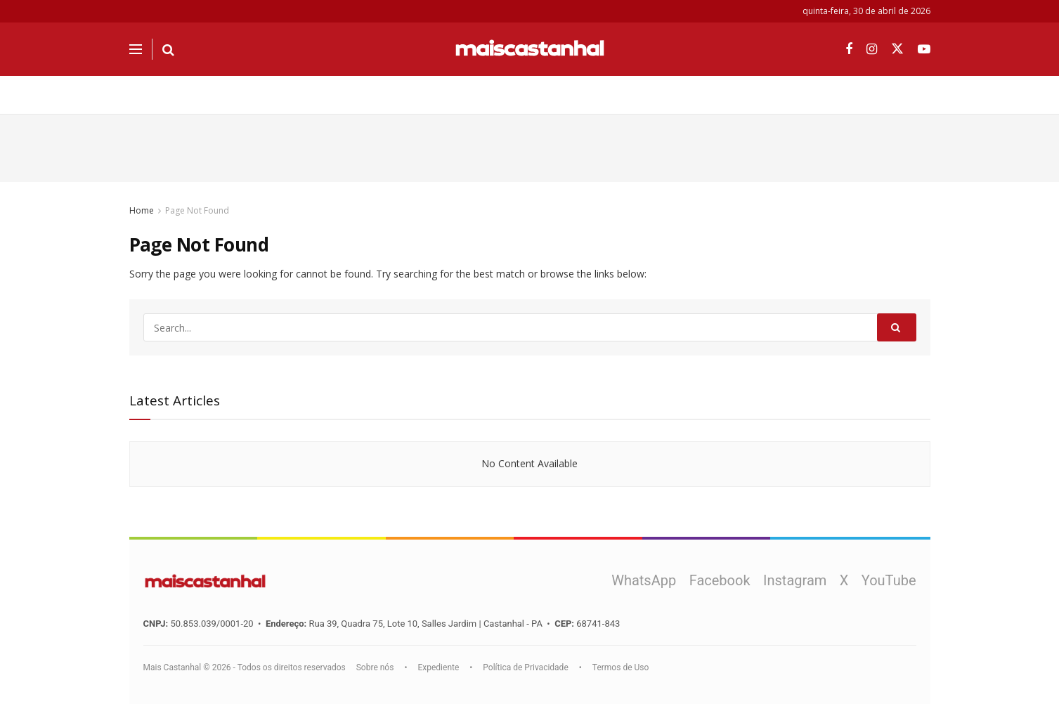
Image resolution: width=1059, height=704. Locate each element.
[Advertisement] (530, 146)
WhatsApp (643, 580)
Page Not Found (197, 210)
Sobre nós (375, 667)
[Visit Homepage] (530, 49)
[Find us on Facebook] (848, 49)
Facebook (720, 580)
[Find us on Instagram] (871, 49)
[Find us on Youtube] (924, 49)
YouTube (889, 580)
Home (141, 210)
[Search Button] (168, 49)
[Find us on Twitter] (897, 49)
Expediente (438, 667)
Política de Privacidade (525, 667)
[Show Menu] (135, 49)
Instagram (794, 580)
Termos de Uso (620, 667)
